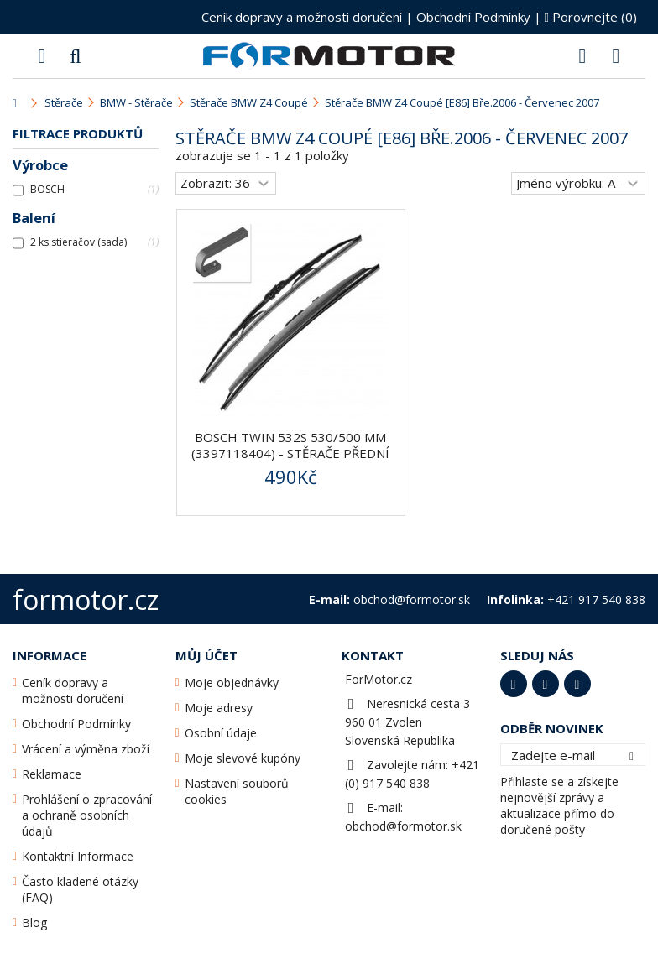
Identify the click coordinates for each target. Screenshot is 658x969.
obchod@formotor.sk (403, 826)
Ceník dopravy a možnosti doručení (301, 16)
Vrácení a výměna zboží (85, 749)
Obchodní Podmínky (473, 16)
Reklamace (51, 774)
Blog (34, 922)
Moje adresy (219, 708)
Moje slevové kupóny (242, 758)
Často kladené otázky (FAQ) (80, 889)
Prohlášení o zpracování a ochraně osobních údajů (87, 815)
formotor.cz (86, 599)
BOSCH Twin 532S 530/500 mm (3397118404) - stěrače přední (290, 445)
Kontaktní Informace (77, 856)
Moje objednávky (232, 682)
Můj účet (206, 655)
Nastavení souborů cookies (237, 791)
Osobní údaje (221, 733)
